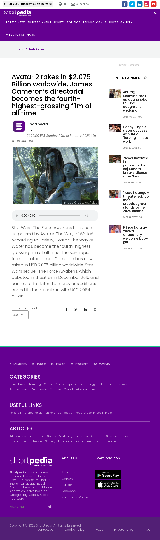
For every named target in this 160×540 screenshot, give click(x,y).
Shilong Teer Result (59, 413)
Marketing (65, 436)
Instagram (79, 363)
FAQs (99, 530)
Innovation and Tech (89, 436)
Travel (68, 389)
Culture (21, 436)
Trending (35, 384)
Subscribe (80, 4)
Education (105, 384)
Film (31, 436)
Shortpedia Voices (75, 497)
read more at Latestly (24, 311)
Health (99, 441)
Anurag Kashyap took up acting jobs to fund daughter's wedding (135, 101)
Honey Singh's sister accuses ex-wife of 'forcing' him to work (135, 134)
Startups (55, 389)
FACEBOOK (18, 363)
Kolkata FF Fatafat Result (26, 413)
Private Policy (123, 530)
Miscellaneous (85, 389)
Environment (83, 441)
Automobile (39, 389)
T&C (147, 530)
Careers (68, 479)
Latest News (18, 384)
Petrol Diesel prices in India (93, 413)
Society (50, 441)
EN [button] (62, 4)
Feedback (69, 491)
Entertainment (19, 389)
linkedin (58, 363)
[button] (32, 35)
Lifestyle (37, 441)
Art (11, 436)
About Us (68, 472)
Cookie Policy (74, 530)
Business (121, 384)
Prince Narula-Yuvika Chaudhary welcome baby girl (135, 234)
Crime (48, 384)
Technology (87, 384)
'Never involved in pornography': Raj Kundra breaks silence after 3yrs (135, 167)
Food (40, 436)
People (111, 441)
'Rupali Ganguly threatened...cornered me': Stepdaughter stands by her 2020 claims (141, 201)
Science (111, 436)
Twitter (39, 363)
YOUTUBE (102, 363)
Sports (72, 384)
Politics (59, 384)
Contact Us (45, 530)
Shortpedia (37, 124)
